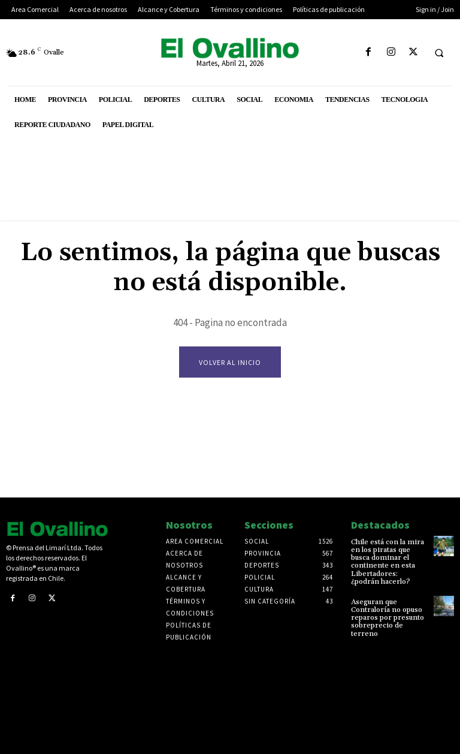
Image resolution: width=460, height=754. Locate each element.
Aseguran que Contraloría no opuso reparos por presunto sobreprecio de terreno (387, 618)
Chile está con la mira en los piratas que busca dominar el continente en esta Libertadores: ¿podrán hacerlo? (387, 562)
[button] (439, 53)
